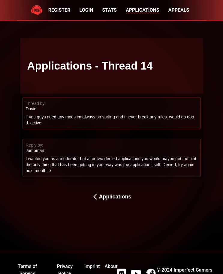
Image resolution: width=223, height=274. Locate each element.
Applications (111, 196)
